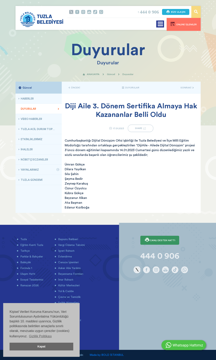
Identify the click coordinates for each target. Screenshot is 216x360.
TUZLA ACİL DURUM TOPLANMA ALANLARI (39, 129)
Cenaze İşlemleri (68, 262)
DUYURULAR (28, 108)
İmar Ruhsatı (65, 279)
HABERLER (27, 98)
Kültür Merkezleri (68, 285)
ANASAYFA (91, 74)
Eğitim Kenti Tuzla (31, 245)
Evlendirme (64, 256)
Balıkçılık (25, 262)
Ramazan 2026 (29, 285)
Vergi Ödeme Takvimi (71, 245)
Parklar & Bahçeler (31, 256)
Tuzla (23, 239)
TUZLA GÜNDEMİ (31, 179)
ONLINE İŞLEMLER (184, 24)
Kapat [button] (41, 346)
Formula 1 (26, 268)
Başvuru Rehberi (67, 239)
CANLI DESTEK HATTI (159, 240)
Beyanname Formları (70, 274)
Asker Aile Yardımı (69, 268)
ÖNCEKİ (74, 87)
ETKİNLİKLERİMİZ (31, 139)
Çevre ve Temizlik (69, 297)
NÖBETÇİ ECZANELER (34, 159)
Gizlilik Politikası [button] (40, 336)
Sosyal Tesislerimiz (31, 279)
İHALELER (26, 149)
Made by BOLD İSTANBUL (107, 355)
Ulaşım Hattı (27, 274)
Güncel (111, 74)
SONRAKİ (187, 87)
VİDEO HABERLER (31, 118)
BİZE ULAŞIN (175, 12)
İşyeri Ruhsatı (65, 250)
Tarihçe (25, 250)
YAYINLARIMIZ (29, 169)
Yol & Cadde (65, 291)
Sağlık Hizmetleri (68, 302)
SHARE (140, 128)
